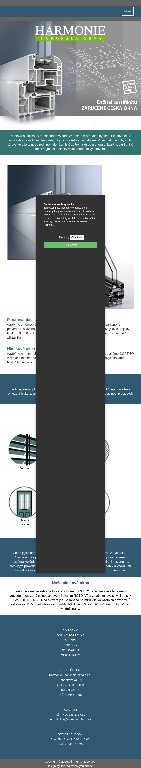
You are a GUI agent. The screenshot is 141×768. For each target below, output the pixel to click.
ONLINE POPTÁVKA (71, 635)
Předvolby (63, 237)
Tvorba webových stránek (77, 766)
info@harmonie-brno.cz (75, 719)
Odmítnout (77, 237)
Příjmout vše (70, 245)
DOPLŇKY (70, 645)
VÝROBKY (70, 630)
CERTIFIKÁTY (70, 655)
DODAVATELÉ (70, 650)
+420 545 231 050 (73, 714)
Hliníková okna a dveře (28, 348)
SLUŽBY (70, 640)
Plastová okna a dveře (28, 319)
